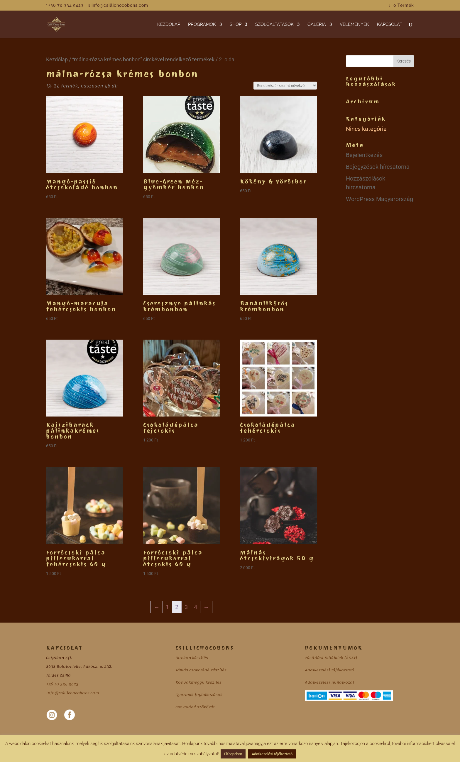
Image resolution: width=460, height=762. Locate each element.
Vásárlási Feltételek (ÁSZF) (331, 657)
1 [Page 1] (167, 607)
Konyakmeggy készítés (198, 682)
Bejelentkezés (364, 155)
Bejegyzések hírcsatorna (378, 166)
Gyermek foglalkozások (198, 694)
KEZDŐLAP (168, 24)
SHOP (235, 24)
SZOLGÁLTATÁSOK (274, 24)
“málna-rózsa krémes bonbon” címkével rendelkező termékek (143, 59)
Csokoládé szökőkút (194, 707)
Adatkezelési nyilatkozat (329, 682)
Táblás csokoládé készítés (200, 670)
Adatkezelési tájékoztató (329, 670)
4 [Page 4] (195, 607)
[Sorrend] (285, 86)
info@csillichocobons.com (72, 693)
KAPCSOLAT (389, 24)
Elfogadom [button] (233, 754)
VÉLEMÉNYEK (354, 24)
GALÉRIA (316, 24)
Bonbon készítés (191, 657)
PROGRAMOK (202, 24)
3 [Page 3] (186, 607)
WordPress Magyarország (379, 199)
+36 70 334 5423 (62, 684)
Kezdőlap (57, 59)
